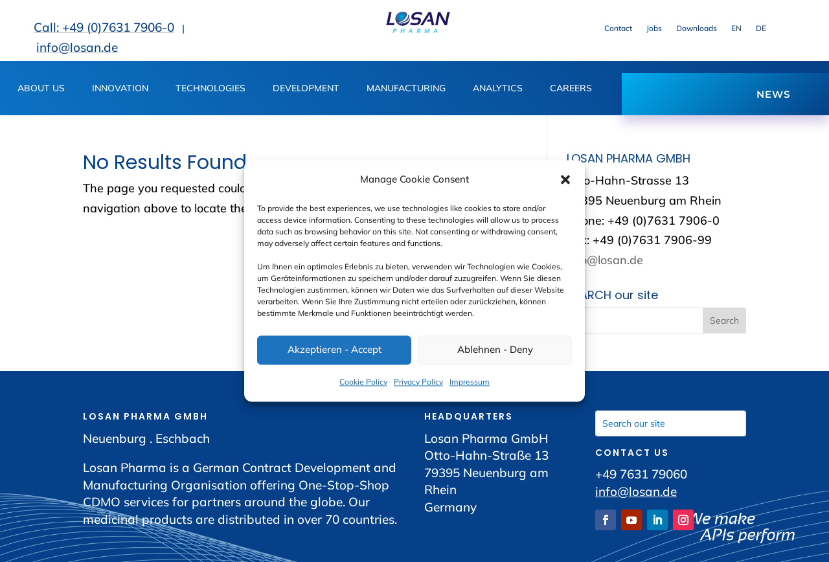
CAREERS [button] (571, 89)
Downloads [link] (696, 28)
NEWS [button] (773, 94)
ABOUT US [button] (41, 89)
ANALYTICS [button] (498, 89)
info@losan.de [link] (77, 47)
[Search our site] (670, 423)
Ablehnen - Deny (495, 350)
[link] (417, 30)
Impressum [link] (469, 382)
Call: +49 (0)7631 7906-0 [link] (104, 27)
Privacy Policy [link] (418, 382)
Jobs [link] (654, 28)
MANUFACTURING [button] (406, 89)
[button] (565, 180)
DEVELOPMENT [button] (306, 89)
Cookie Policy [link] (363, 382)
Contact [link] (618, 28)
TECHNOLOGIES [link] (210, 89)
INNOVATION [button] (120, 89)
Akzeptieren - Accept (334, 350)
